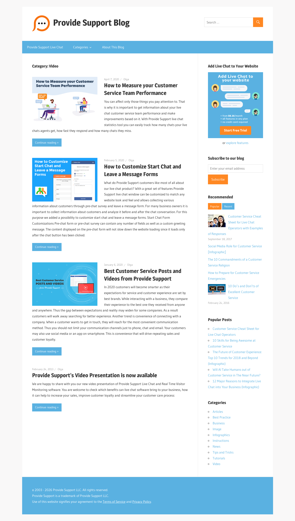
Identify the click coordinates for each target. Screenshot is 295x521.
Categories (80, 47)
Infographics (221, 435)
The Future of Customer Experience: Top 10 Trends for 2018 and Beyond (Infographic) (235, 358)
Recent (228, 206)
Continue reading (45, 142)
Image (217, 429)
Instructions (221, 440)
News (216, 446)
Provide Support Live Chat (45, 47)
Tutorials (219, 458)
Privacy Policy (141, 501)
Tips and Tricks (223, 452)
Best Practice (222, 417)
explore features (237, 143)
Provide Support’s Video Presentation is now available (94, 375)
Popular (214, 206)
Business (219, 423)
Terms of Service (114, 501)
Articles (218, 411)
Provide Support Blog (91, 22)
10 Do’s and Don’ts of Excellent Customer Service (243, 292)
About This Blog (113, 47)
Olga (126, 79)
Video (216, 464)
